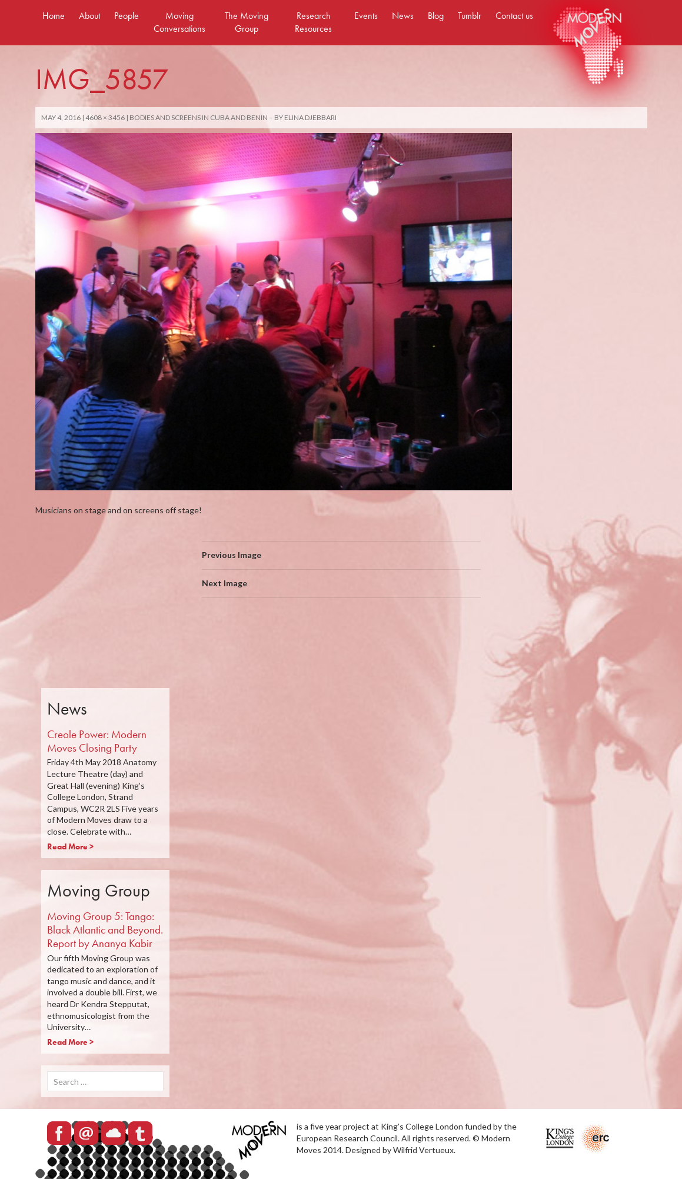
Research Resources (313, 22)
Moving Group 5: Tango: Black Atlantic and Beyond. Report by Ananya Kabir (105, 930)
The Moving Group (246, 22)
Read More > (70, 846)
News (403, 15)
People (126, 15)
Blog (436, 15)
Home (53, 15)
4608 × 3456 (105, 117)
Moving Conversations (179, 22)
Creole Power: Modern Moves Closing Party (97, 741)
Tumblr (469, 15)
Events (366, 15)
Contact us (514, 15)
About (89, 15)
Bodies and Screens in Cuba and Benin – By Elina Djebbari (233, 117)
